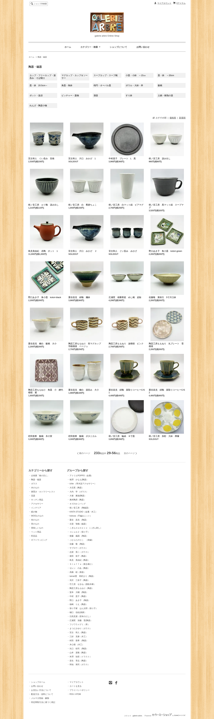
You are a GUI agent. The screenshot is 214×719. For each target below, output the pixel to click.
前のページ (84, 453)
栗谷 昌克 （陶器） (79, 520)
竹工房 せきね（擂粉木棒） (83, 584)
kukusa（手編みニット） (81, 516)
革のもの (35, 524)
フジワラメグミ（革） (80, 624)
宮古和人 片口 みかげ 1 (82, 158)
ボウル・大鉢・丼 (134, 85)
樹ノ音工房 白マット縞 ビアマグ (126, 205)
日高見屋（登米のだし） (81, 616)
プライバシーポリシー (80, 690)
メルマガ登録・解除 (40, 698)
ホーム (68, 47)
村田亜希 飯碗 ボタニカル (82, 436)
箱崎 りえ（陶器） (79, 604)
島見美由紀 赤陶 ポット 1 (43, 251)
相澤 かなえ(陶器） (79, 479)
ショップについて (118, 47)
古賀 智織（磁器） (79, 524)
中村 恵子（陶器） (79, 596)
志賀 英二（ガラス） (80, 552)
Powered (165, 716)
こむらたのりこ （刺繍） (82, 540)
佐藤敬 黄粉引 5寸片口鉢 (162, 297)
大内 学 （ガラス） (79, 492)
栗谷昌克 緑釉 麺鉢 (79, 297)
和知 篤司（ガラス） (80, 664)
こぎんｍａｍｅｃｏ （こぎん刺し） (86, 528)
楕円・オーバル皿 (102, 85)
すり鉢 (129, 95)
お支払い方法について (41, 690)
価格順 (173, 118)
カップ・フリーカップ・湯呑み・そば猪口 (43, 76)
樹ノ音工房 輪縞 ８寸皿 (122, 436)
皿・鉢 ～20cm (166, 75)
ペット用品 (36, 532)
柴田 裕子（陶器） (79, 556)
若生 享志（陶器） (79, 660)
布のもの (35, 520)
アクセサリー (37, 504)
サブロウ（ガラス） (79, 548)
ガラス (34, 483)
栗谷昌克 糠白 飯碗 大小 (42, 343)
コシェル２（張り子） (80, 532)
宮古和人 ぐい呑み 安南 (41, 158)
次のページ (129, 453)
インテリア (36, 508)
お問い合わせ (142, 47)
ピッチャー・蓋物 (70, 95)
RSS (72, 694)
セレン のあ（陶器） (80, 568)
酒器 (96, 95)
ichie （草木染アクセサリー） (83, 483)
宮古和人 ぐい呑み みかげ (123, 251)
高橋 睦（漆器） (78, 572)
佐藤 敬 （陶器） (78, 544)
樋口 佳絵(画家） (78, 612)
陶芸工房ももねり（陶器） (82, 588)
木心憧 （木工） (77, 644)
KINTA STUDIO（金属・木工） (83, 512)
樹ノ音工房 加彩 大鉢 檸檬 (164, 436)
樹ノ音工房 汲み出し (160, 158)
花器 (33, 496)
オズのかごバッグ (78, 504)
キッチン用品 (37, 500)
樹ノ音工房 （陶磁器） (80, 508)
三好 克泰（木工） (79, 636)
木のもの (35, 487)
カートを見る (76, 686)
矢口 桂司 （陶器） (79, 648)
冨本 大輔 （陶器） (79, 592)
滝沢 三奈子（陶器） (80, 580)
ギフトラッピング (39, 540)
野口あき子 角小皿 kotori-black (44, 297)
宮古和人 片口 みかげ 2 (82, 251)
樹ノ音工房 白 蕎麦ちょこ (82, 205)
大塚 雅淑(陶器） (78, 496)
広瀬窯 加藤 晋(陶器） (81, 620)
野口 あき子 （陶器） (80, 600)
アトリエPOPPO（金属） (81, 475)
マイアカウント (164, 3)
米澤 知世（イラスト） (81, 656)
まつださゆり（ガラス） (81, 628)
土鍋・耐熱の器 (165, 95)
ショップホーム (38, 682)
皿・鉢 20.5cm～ (39, 85)
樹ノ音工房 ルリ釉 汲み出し (43, 205)
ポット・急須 (36, 95)
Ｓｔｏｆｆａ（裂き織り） (82, 564)
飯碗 (160, 85)
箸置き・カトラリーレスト (43, 492)
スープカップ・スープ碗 (106, 75)
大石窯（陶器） (77, 487)
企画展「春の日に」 (40, 475)
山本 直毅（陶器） (79, 652)
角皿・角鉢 (67, 85)
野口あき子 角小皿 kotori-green (165, 251)
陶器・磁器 (42, 57)
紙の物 (34, 512)
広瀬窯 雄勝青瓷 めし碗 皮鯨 (126, 297)
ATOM (78, 694)
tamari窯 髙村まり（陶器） (82, 576)
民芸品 (34, 536)
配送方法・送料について (42, 694)
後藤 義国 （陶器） (79, 536)
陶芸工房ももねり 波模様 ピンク (126, 343)
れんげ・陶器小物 (38, 105)
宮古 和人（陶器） (79, 632)
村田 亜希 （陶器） (79, 640)
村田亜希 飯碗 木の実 (40, 436)
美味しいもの (37, 528)
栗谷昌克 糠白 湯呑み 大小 (83, 390)
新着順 (182, 118)
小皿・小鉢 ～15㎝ (135, 75)
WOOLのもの (37, 516)
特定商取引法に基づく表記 (43, 702)
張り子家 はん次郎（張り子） (84, 608)
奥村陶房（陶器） (78, 500)
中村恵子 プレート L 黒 (122, 158)
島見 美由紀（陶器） (80, 560)
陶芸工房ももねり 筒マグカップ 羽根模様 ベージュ (85, 345)
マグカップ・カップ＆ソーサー (75, 76)
